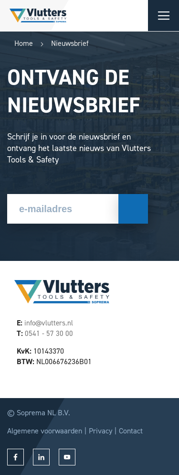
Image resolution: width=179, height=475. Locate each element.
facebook (15, 457)
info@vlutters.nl (48, 323)
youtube (67, 457)
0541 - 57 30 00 (49, 333)
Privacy (100, 431)
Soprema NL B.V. (43, 413)
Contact (131, 431)
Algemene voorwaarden (44, 431)
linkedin (41, 457)
